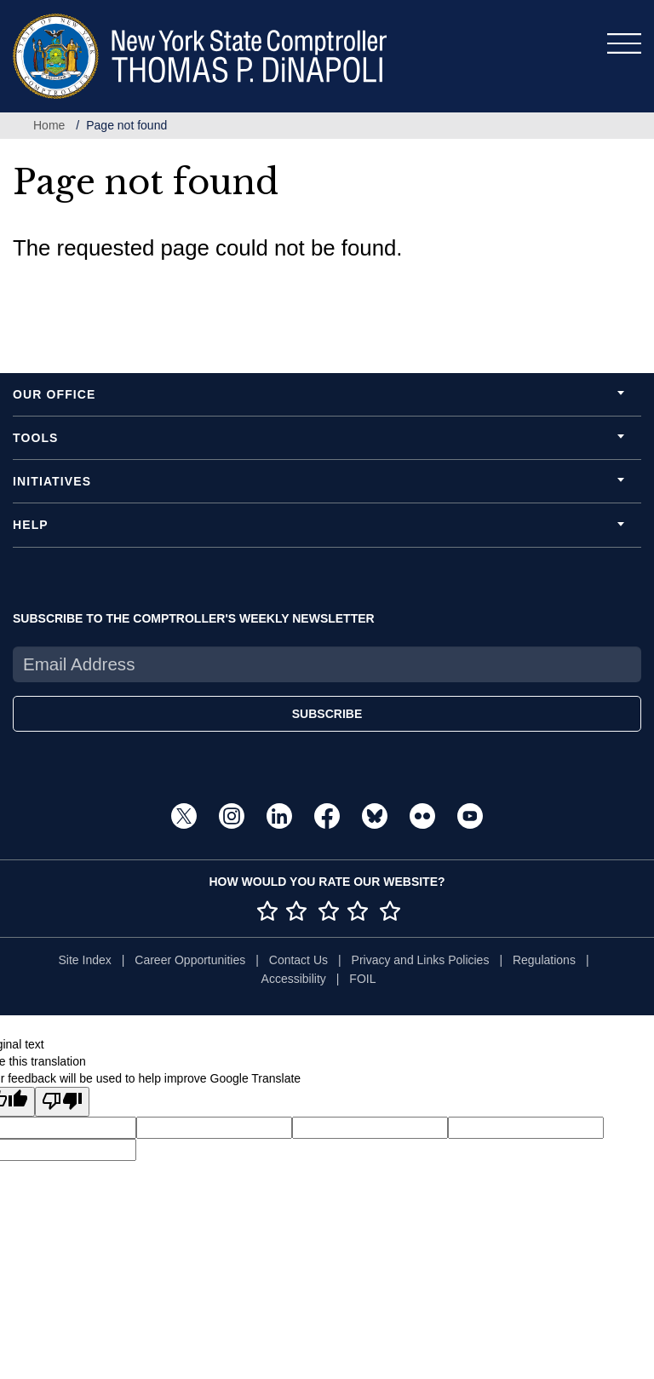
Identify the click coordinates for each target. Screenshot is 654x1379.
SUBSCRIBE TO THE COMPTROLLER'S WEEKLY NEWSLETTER (194, 618)
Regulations (544, 960)
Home (49, 125)
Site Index (84, 960)
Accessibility (293, 978)
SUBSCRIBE (327, 714)
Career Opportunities (190, 960)
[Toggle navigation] (624, 43)
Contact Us (298, 960)
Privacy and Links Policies (421, 960)
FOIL (362, 978)
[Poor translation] (62, 1102)
